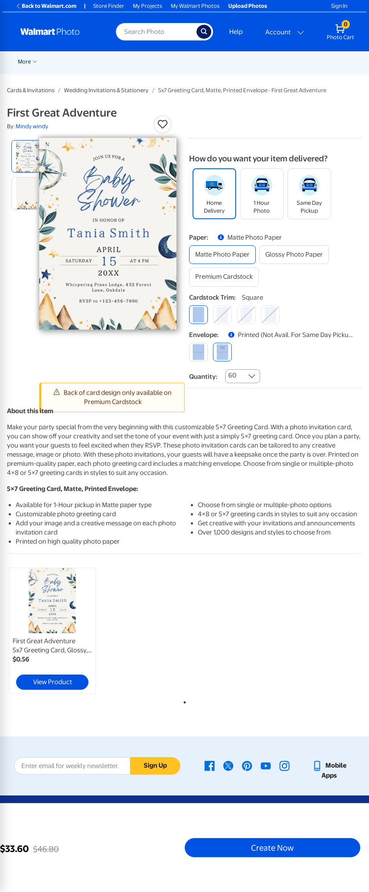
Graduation (100, 61)
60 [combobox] (232, 375)
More (288, 61)
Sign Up (155, 765)
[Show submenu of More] (299, 61)
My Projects (147, 6)
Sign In (339, 6)
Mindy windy (32, 126)
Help (236, 32)
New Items (62, 61)
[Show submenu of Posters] (271, 61)
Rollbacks (27, 61)
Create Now (272, 847)
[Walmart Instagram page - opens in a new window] (284, 765)
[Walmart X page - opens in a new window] (228, 765)
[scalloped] (270, 314)
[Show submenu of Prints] (175, 61)
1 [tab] (183, 700)
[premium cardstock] (224, 276)
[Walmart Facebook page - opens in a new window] (209, 765)
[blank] (198, 352)
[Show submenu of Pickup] (146, 61)
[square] (198, 314)
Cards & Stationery (209, 61)
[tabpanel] (66, 631)
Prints (164, 61)
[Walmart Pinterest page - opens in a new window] (247, 765)
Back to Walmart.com (46, 6)
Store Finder (108, 6)
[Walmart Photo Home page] (58, 32)
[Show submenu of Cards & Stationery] (237, 61)
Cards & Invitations (30, 90)
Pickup (133, 61)
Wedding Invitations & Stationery (106, 90)
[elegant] (246, 314)
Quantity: (203, 377)
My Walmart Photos (195, 6)
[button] (162, 124)
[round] (222, 314)
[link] (52, 630)
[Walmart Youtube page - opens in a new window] (266, 765)
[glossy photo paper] (294, 254)
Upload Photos (247, 6)
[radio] (27, 156)
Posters (257, 61)
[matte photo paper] (222, 254)
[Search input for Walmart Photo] (156, 31)
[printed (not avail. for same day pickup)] (222, 352)
